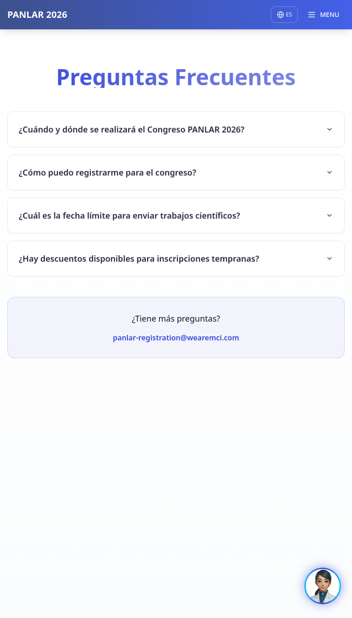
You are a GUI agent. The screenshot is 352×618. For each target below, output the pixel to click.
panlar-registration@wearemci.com (176, 339)
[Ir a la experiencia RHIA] (322, 586)
